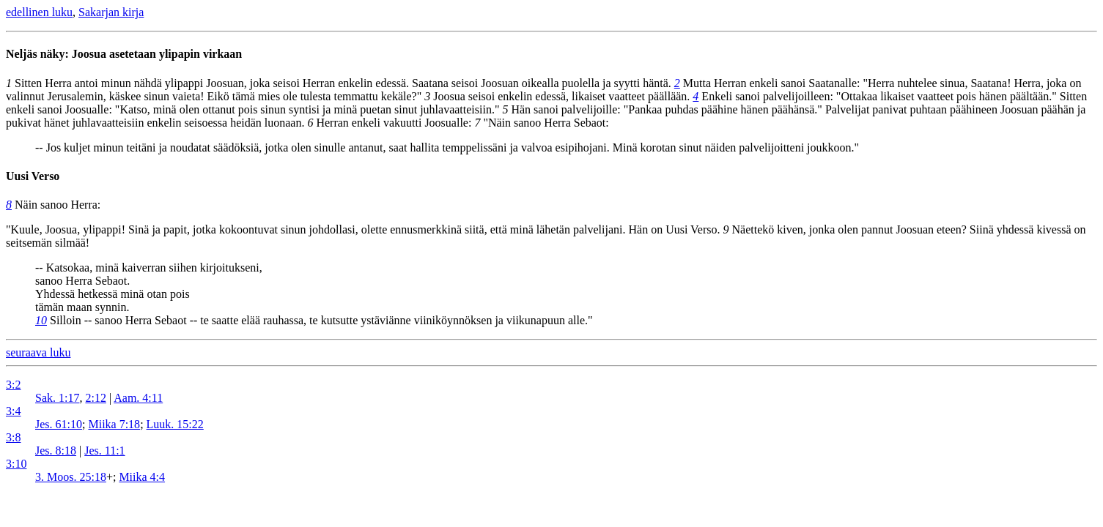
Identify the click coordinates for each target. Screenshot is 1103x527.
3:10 (16, 463)
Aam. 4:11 (138, 398)
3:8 (13, 437)
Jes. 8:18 (55, 450)
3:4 (13, 411)
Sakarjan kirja (111, 12)
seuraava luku (38, 352)
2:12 (95, 398)
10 (41, 320)
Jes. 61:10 (58, 424)
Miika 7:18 (114, 424)
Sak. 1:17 (57, 398)
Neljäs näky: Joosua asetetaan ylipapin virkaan (124, 54)
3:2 (13, 384)
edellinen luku (39, 12)
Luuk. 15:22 (175, 424)
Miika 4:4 (142, 477)
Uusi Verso (32, 176)
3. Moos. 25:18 (70, 477)
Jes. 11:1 (104, 450)
